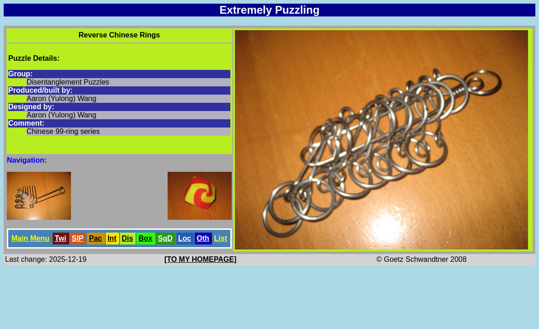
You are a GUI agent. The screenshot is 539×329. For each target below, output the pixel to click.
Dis (127, 238)
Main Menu (30, 238)
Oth (202, 238)
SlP (78, 238)
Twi (60, 238)
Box (145, 238)
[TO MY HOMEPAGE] (200, 259)
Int (112, 238)
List (220, 238)
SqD (165, 238)
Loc (184, 238)
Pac (95, 238)
